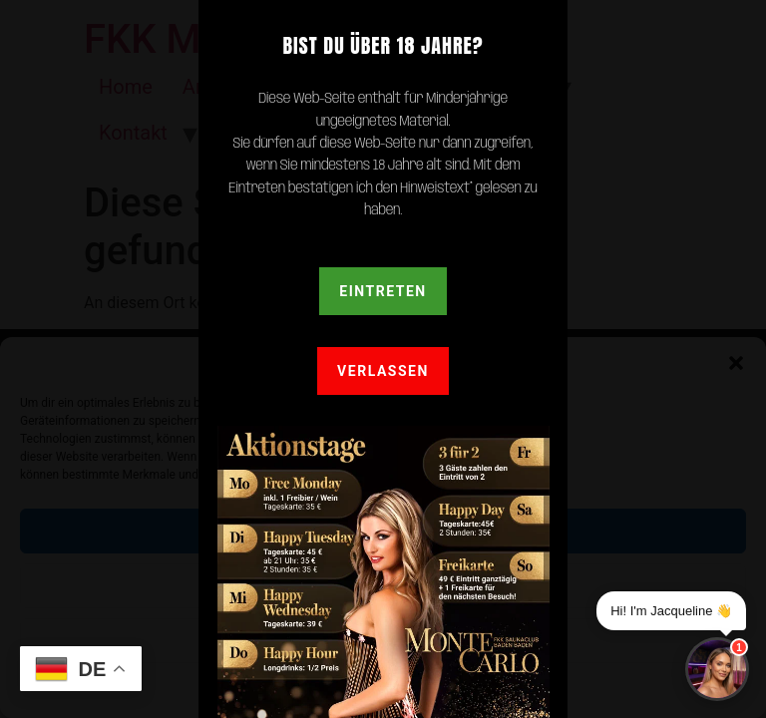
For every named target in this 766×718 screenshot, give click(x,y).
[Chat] (717, 669)
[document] (383, 359)
